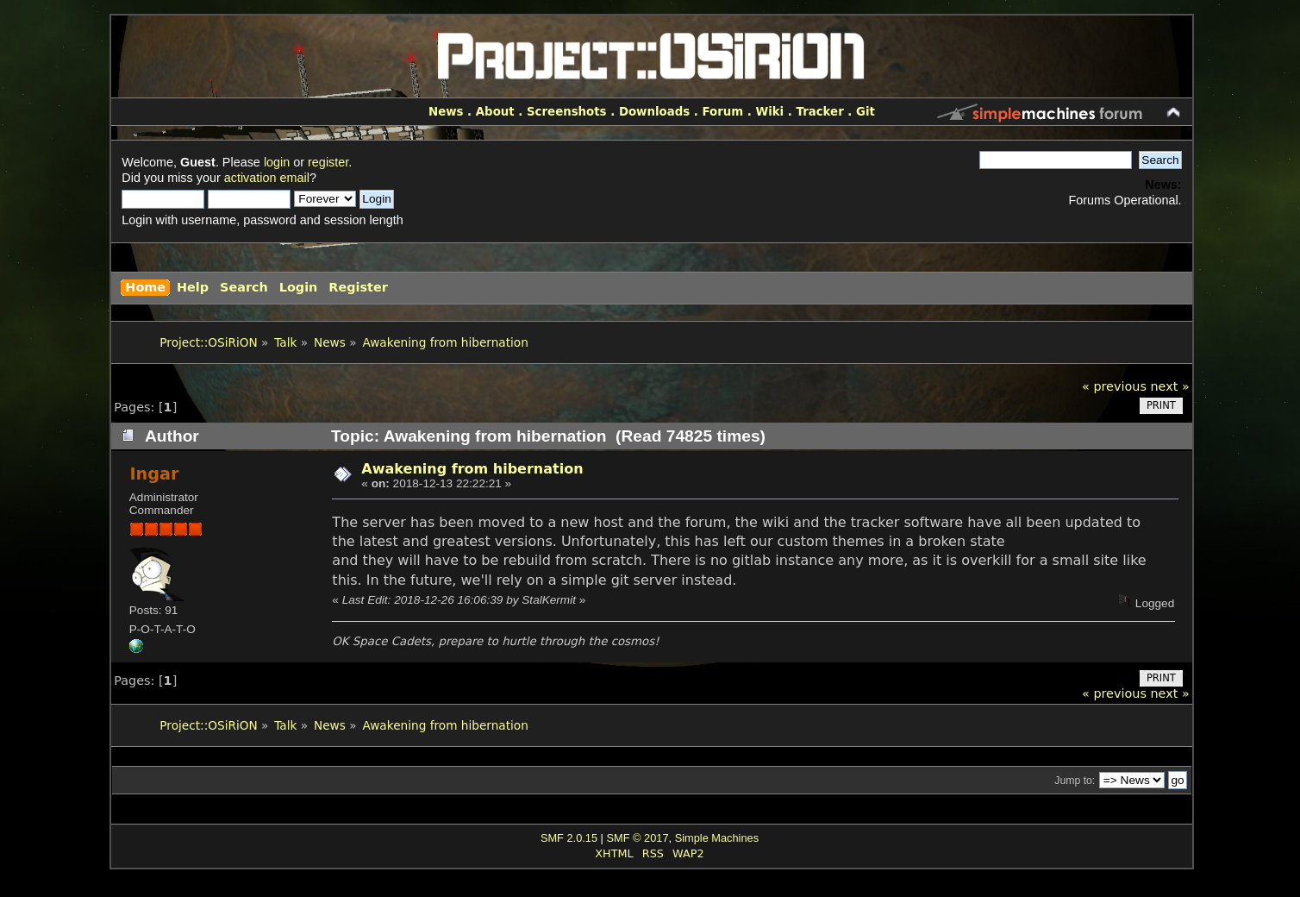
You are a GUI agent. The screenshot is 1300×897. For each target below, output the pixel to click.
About (495, 111)
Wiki (769, 111)
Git (865, 111)
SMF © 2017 (637, 837)
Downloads (654, 111)
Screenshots (567, 111)
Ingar (153, 474)
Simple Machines (717, 837)
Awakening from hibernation (472, 469)
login (277, 162)
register (328, 162)
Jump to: (1074, 781)
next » (1169, 386)
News (445, 111)
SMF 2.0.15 (569, 837)
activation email (266, 178)
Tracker (820, 111)
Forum (722, 111)
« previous (1114, 386)
